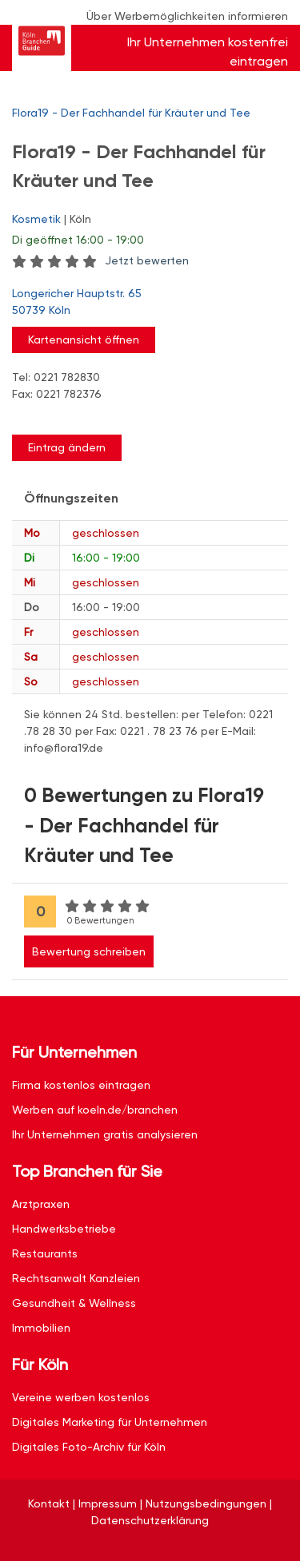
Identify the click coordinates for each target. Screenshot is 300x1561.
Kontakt (49, 1503)
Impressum (107, 1503)
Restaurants (45, 1253)
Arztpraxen (41, 1204)
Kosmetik (36, 219)
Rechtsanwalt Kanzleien (76, 1278)
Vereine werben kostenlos (81, 1397)
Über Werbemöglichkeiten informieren (187, 16)
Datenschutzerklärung (150, 1520)
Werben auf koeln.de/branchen (95, 1109)
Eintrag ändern (67, 447)
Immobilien (41, 1327)
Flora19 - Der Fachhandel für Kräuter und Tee (131, 112)
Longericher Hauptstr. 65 (142, 303)
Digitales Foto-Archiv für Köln (89, 1446)
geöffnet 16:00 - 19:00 (78, 239)
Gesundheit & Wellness (74, 1303)
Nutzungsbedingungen (206, 1503)
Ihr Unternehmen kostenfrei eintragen (207, 51)
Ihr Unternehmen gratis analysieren (105, 1134)
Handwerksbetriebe (64, 1228)
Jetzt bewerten (147, 260)
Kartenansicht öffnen (83, 339)
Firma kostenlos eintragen (81, 1084)
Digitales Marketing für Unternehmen (109, 1422)
